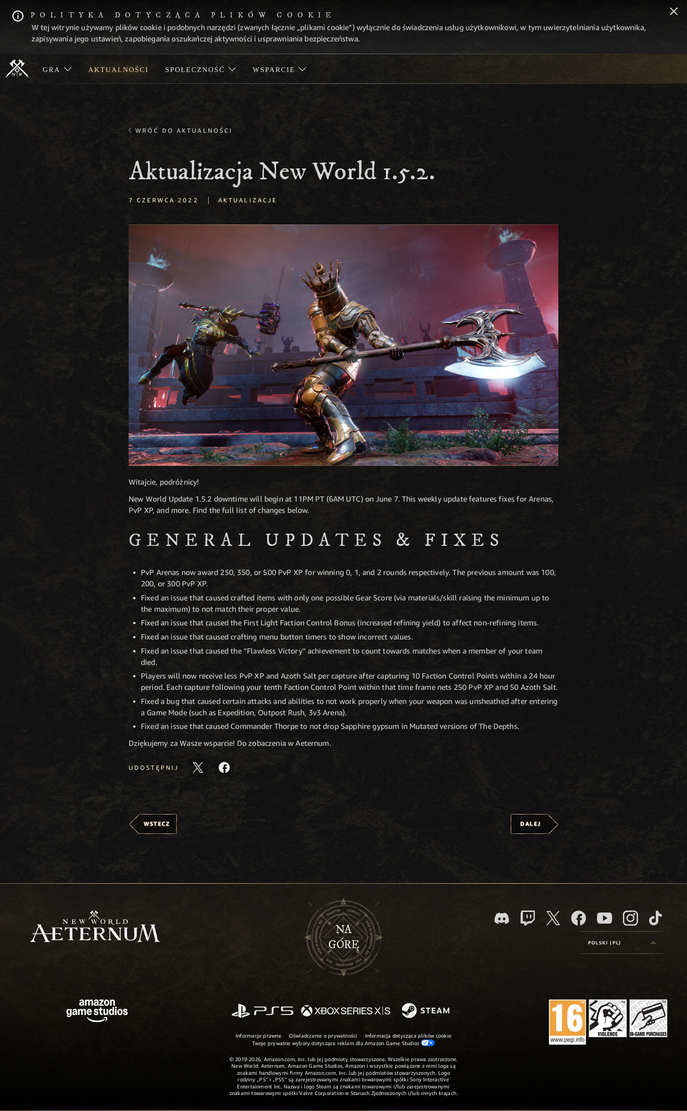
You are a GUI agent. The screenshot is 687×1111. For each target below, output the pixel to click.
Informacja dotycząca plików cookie (408, 1035)
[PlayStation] (262, 1011)
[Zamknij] (674, 12)
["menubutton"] (57, 69)
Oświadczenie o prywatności (323, 1035)
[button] (343, 345)
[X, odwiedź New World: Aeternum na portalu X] (553, 918)
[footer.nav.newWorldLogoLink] (95, 927)
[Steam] (426, 1011)
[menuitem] (57, 69)
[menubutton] (622, 942)
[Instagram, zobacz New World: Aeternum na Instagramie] (630, 918)
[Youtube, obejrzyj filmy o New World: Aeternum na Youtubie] (604, 918)
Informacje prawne (258, 1035)
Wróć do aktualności (184, 130)
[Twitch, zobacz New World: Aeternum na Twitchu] (527, 918)
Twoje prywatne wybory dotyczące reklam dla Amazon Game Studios (343, 1042)
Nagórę (343, 937)
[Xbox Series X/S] (345, 1011)
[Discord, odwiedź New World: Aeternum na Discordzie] (501, 918)
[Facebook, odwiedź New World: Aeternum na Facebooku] (578, 918)
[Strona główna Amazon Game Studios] (97, 1011)
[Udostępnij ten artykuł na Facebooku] (224, 767)
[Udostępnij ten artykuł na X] (197, 767)
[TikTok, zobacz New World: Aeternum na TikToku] (655, 918)
